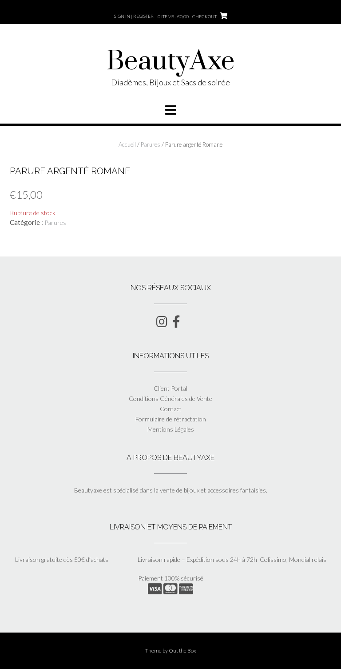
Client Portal (170, 388)
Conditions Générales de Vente (170, 398)
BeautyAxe (170, 61)
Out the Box (182, 650)
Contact (171, 409)
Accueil (127, 144)
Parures (150, 144)
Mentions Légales (170, 429)
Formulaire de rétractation (170, 419)
